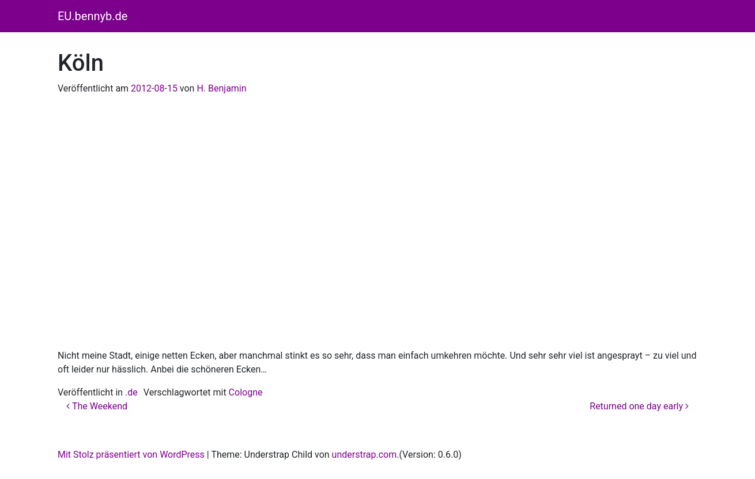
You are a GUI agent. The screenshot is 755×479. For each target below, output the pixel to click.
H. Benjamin (221, 88)
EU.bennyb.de (92, 16)
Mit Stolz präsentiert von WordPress (131, 454)
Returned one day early (639, 406)
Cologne (246, 392)
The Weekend (96, 406)
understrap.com (364, 454)
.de (131, 392)
